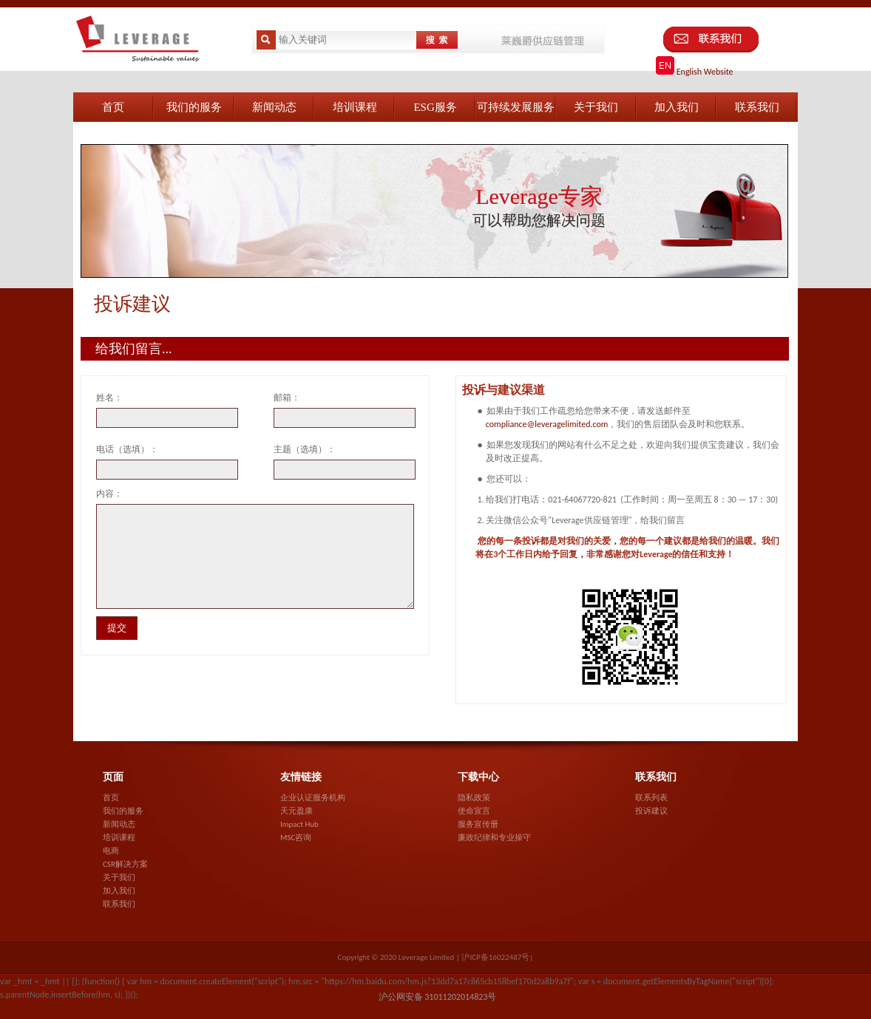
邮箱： (287, 397)
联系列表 (651, 797)
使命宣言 (474, 811)
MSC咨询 (295, 837)
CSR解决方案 (125, 864)
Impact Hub (299, 824)
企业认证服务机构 (312, 797)
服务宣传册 (478, 824)
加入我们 (119, 891)
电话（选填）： (127, 449)
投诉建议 (651, 811)
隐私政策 (474, 797)
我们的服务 (123, 811)
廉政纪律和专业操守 (494, 837)
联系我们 (119, 904)
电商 (111, 851)
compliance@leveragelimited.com (547, 424)
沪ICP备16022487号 (495, 957)
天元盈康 (296, 811)
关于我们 (119, 877)
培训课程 (119, 837)
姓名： (109, 397)
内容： (109, 493)
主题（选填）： (305, 449)
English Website (694, 72)
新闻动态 (119, 824)
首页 (111, 797)
